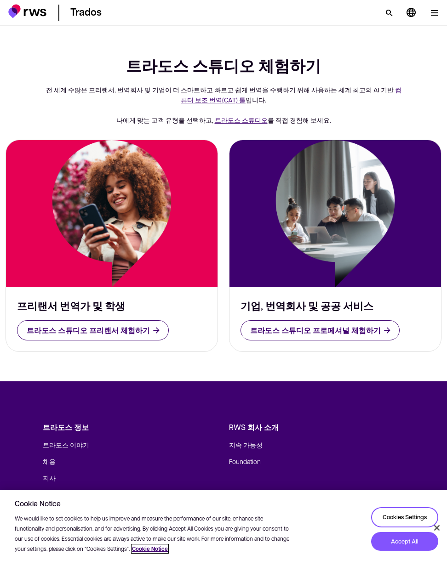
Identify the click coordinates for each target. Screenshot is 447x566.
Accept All (404, 541)
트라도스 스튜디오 (241, 120)
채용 (49, 461)
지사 (49, 478)
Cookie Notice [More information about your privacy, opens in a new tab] (150, 549)
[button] (27, 11)
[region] (223, 528)
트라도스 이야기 (66, 445)
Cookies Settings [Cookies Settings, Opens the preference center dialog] (405, 517)
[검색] (389, 13)
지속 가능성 (246, 445)
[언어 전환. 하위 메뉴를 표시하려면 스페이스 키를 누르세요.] (411, 13)
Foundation (245, 461)
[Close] (437, 528)
